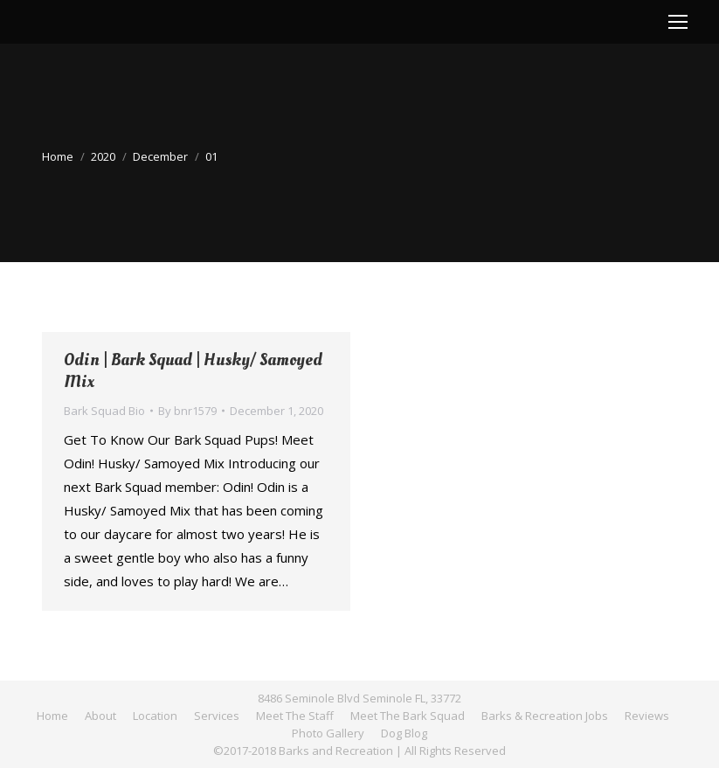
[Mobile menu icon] (677, 21)
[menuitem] (52, 715)
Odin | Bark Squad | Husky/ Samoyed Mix (193, 371)
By (187, 411)
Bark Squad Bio (104, 411)
